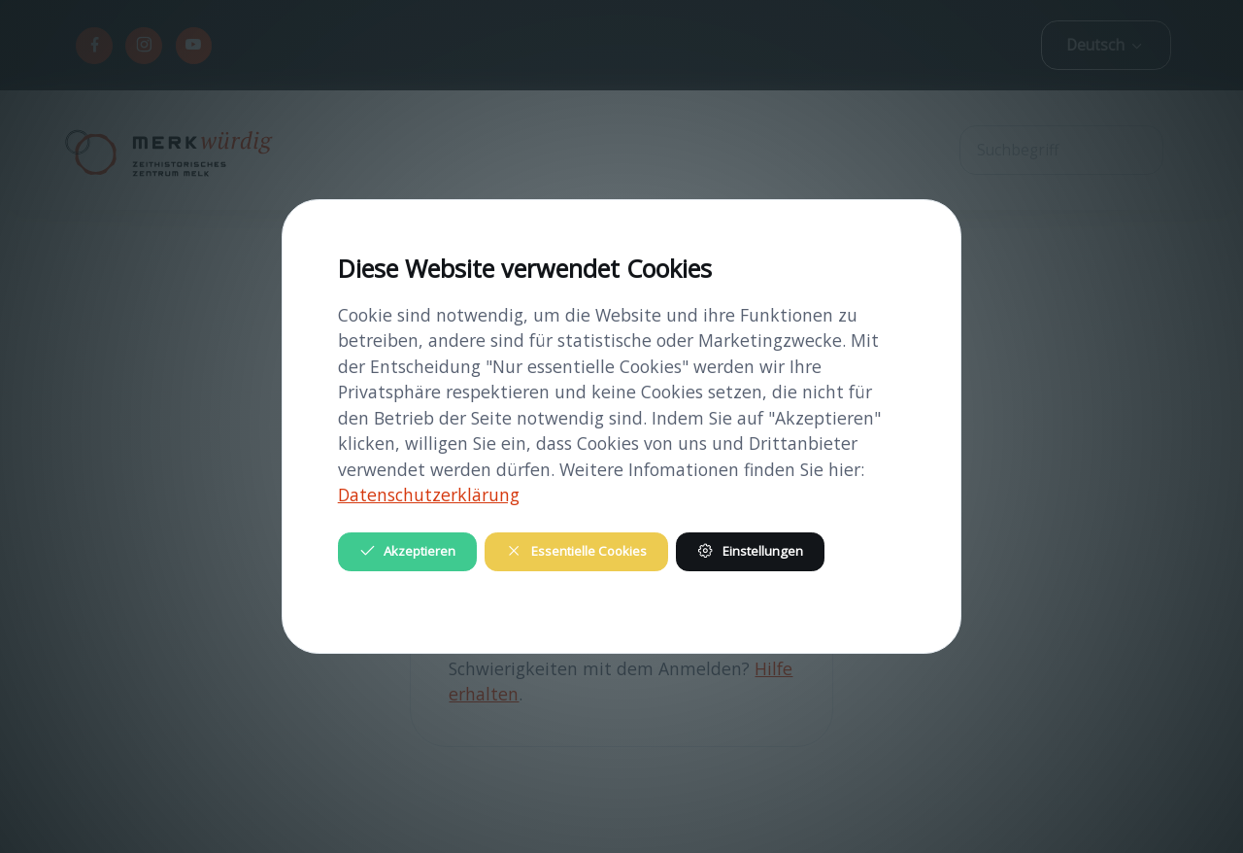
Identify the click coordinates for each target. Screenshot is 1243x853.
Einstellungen (749, 551)
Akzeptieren (407, 551)
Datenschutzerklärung (429, 494)
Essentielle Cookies (576, 551)
